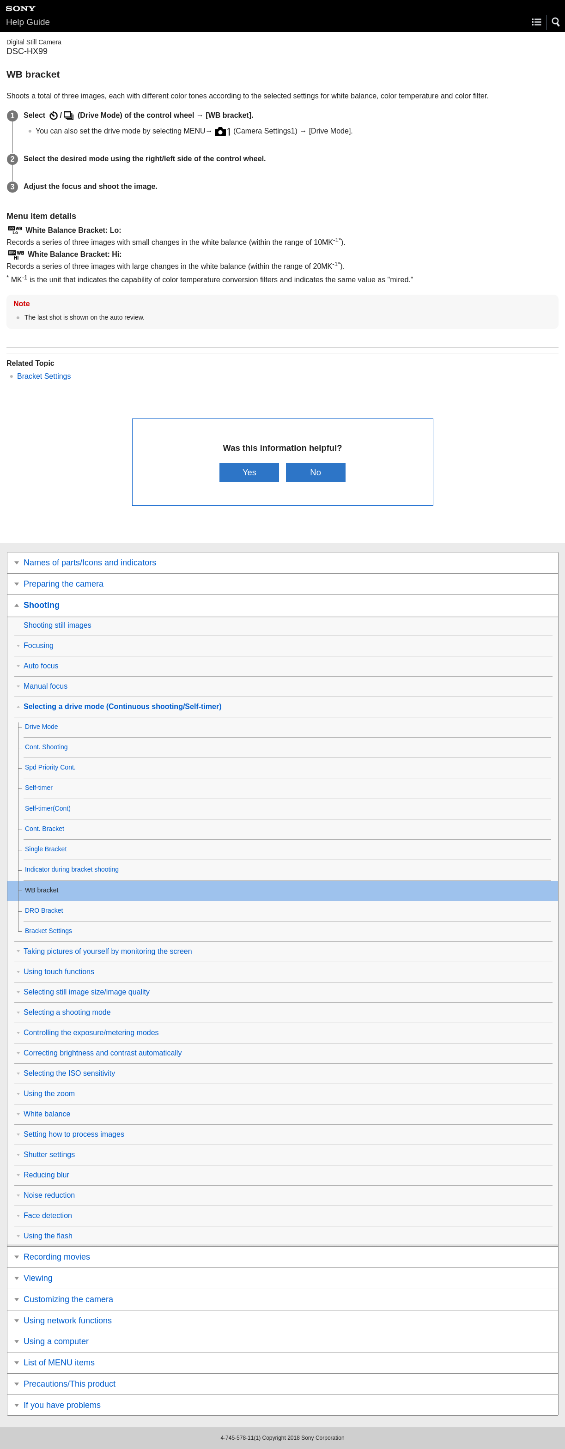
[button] (556, 22)
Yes (249, 472)
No (315, 472)
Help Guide (28, 22)
